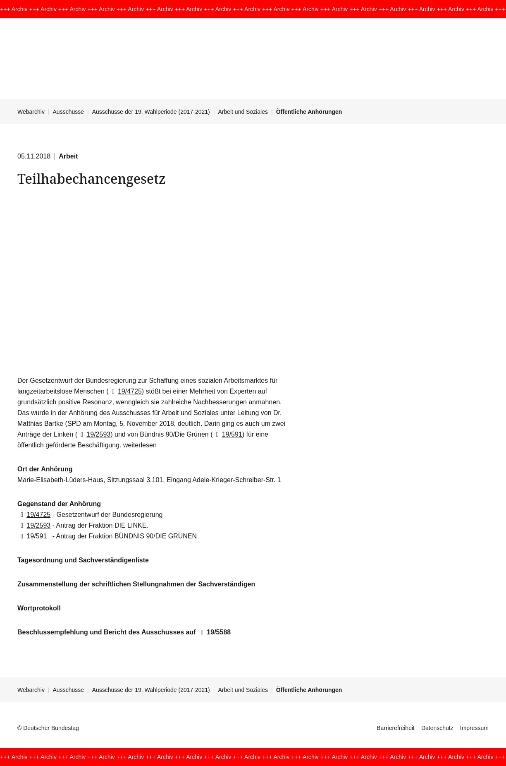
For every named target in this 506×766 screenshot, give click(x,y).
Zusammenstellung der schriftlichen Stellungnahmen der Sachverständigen (136, 584)
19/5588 (214, 632)
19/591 (227, 434)
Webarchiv (31, 111)
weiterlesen (140, 445)
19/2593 (93, 434)
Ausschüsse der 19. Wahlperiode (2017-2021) (151, 111)
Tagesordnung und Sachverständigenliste (83, 560)
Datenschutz (437, 728)
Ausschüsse (68, 111)
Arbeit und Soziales (243, 111)
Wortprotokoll (39, 608)
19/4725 (125, 391)
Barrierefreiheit (396, 728)
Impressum (474, 728)
